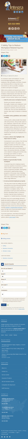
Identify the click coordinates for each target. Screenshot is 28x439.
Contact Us (14, 371)
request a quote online (19, 328)
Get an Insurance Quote (14, 381)
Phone (3, 279)
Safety (4, 245)
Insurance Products (14, 378)
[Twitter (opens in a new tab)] (12, 28)
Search (19, 430)
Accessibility (11, 432)
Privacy (24, 430)
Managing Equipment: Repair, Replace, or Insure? (14, 345)
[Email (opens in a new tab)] (9, 55)
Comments (4, 290)
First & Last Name (7, 268)
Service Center (14, 374)
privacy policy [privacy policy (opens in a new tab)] (21, 309)
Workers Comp (7, 251)
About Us (14, 368)
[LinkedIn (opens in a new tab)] (15, 28)
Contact (10, 335)
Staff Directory (14, 388)
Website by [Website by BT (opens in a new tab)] (4, 434)
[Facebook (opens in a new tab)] (10, 28)
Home (2, 335)
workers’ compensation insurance (14, 207)
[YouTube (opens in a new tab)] (18, 28)
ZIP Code (4, 285)
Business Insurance (8, 248)
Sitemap (15, 335)
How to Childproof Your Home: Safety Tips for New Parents (14, 350)
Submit (3, 305)
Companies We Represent (14, 385)
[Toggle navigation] (25, 33)
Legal (17, 432)
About (6, 335)
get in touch (12, 217)
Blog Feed (4, 233)
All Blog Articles (5, 238)
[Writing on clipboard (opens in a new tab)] (8, 75)
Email (3, 274)
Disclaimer (4, 432)
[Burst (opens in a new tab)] (16, 75)
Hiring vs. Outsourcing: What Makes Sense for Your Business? (14, 355)
